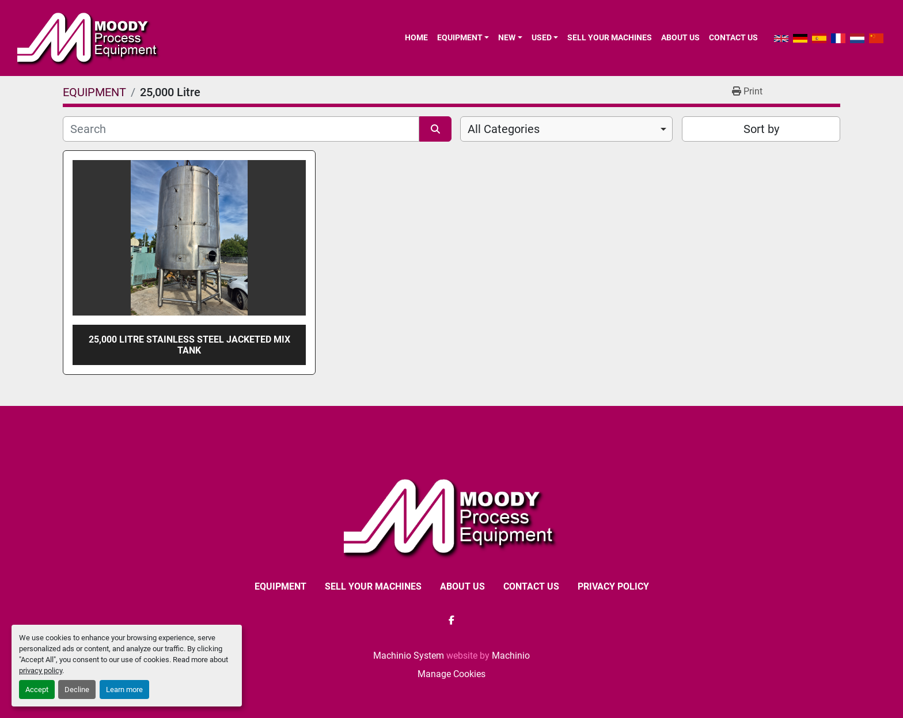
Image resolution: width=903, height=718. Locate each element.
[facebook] (451, 620)
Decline (76, 689)
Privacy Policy (613, 586)
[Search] (241, 129)
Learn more (124, 689)
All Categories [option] (504, 129)
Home (416, 37)
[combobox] (566, 129)
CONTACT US (733, 37)
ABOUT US (680, 37)
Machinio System (408, 655)
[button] (463, 37)
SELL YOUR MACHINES (609, 37)
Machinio (511, 655)
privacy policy (40, 670)
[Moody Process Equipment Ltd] (452, 516)
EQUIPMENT (460, 37)
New (506, 37)
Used (542, 37)
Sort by (761, 129)
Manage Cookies (451, 673)
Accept (36, 689)
